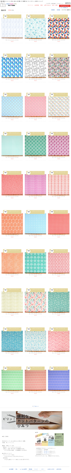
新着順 (58, 9)
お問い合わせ (47, 5)
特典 (41, 5)
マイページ (30, 5)
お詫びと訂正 (51, 469)
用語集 (30, 469)
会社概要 (11, 469)
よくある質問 (23, 469)
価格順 (53, 9)
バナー (42, 469)
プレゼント (46, 451)
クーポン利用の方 (63, 7)
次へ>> (37, 406)
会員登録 (37, 5)
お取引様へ (59, 469)
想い (17, 469)
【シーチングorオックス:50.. (12, 40)
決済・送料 (55, 5)
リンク (36, 469)
